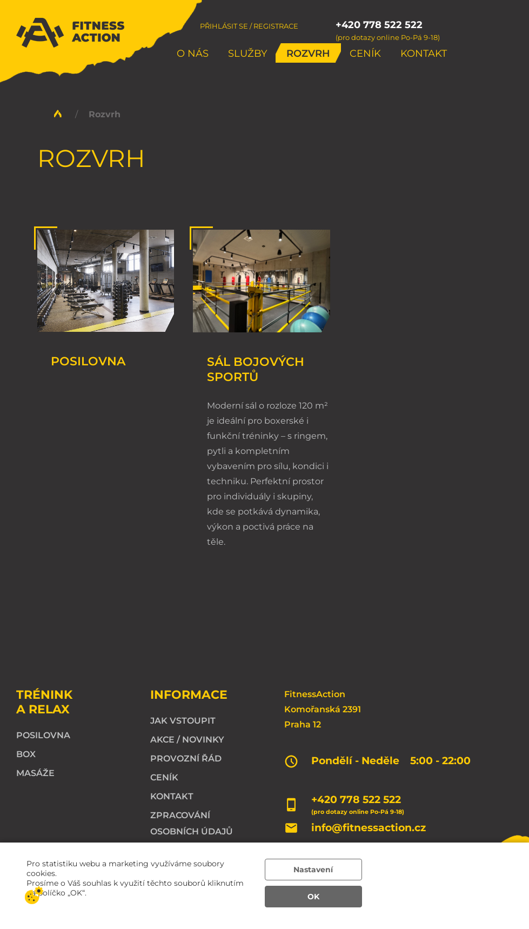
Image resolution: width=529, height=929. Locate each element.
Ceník (365, 53)
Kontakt (423, 53)
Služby (247, 53)
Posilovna (88, 361)
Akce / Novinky (187, 739)
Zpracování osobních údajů (191, 823)
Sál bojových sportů (255, 369)
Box (26, 754)
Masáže (35, 773)
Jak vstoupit (183, 721)
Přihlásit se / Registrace (249, 26)
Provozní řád (186, 758)
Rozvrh (308, 53)
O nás (193, 53)
